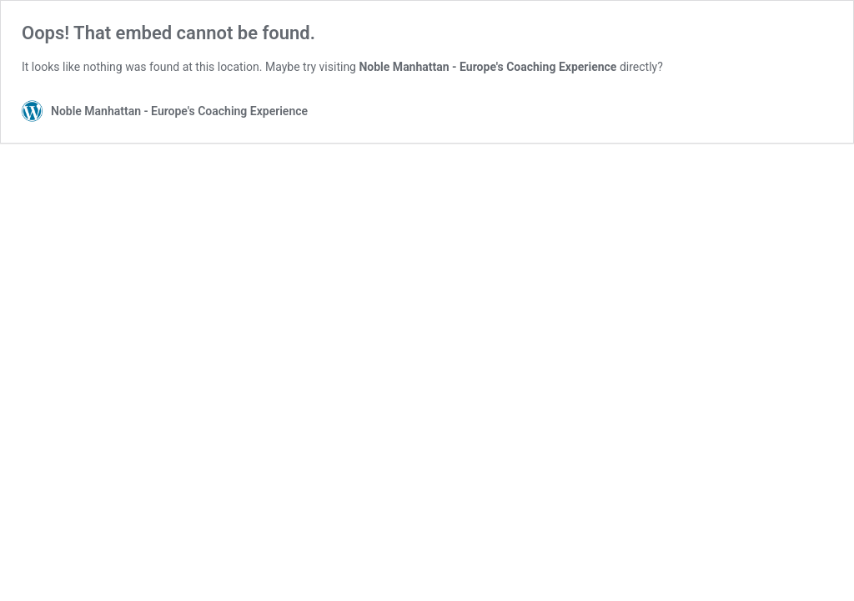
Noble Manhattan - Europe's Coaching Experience (487, 66)
